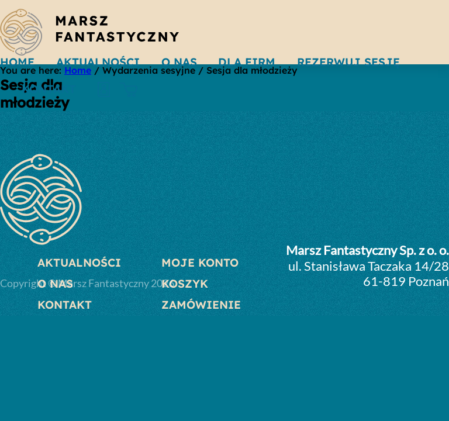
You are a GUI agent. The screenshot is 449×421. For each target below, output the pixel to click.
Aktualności (79, 263)
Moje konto (200, 263)
